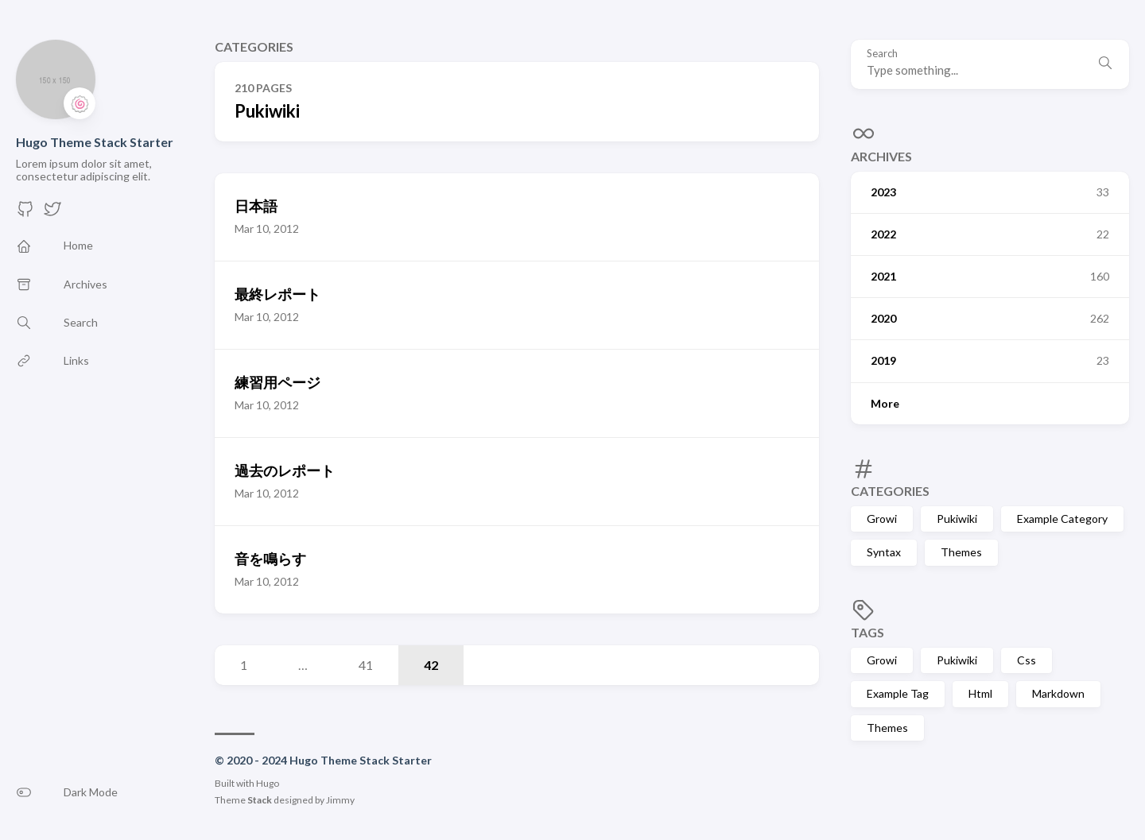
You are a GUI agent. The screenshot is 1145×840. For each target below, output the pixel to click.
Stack (259, 800)
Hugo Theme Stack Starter (94, 141)
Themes (961, 552)
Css (1026, 660)
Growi (882, 518)
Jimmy (340, 800)
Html (980, 693)
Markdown (1058, 693)
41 (366, 664)
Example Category (1062, 518)
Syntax (884, 552)
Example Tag (898, 693)
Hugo (267, 783)
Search (882, 54)
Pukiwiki (957, 518)
